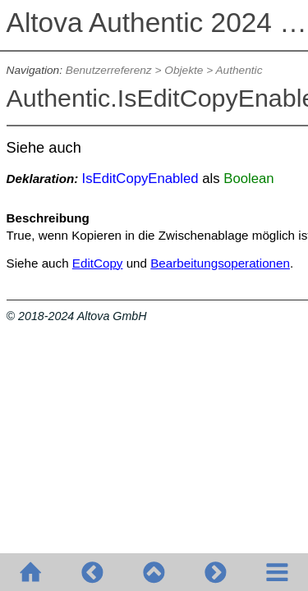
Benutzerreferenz (109, 70)
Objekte (183, 70)
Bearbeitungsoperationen (220, 263)
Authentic (238, 70)
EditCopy (97, 263)
